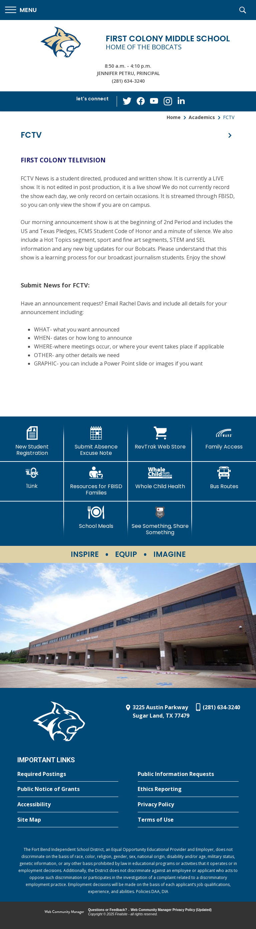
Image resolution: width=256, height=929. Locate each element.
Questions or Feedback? (107, 910)
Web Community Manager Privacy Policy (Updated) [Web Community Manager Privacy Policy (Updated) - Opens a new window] (171, 910)
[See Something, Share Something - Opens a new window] (160, 521)
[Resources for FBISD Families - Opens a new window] (96, 481)
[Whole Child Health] (160, 478)
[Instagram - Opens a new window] (167, 101)
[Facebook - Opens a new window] (141, 101)
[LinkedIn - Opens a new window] (181, 101)
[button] (21, 10)
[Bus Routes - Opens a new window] (224, 478)
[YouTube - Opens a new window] (154, 101)
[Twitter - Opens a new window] (127, 101)
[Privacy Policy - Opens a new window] (188, 804)
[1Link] (32, 477)
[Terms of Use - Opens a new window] (188, 820)
